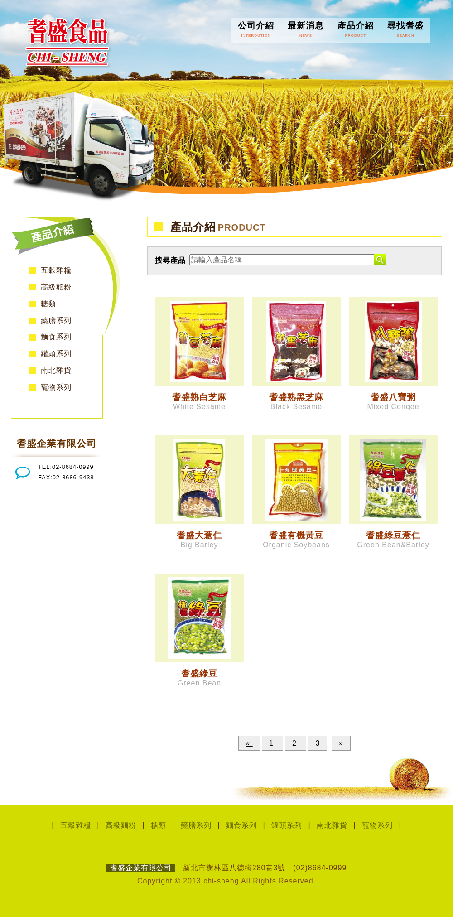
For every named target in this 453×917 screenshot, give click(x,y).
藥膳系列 (56, 320)
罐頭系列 (56, 353)
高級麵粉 (56, 287)
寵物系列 (56, 387)
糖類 (48, 304)
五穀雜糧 (56, 270)
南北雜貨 (56, 370)
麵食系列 (56, 337)
